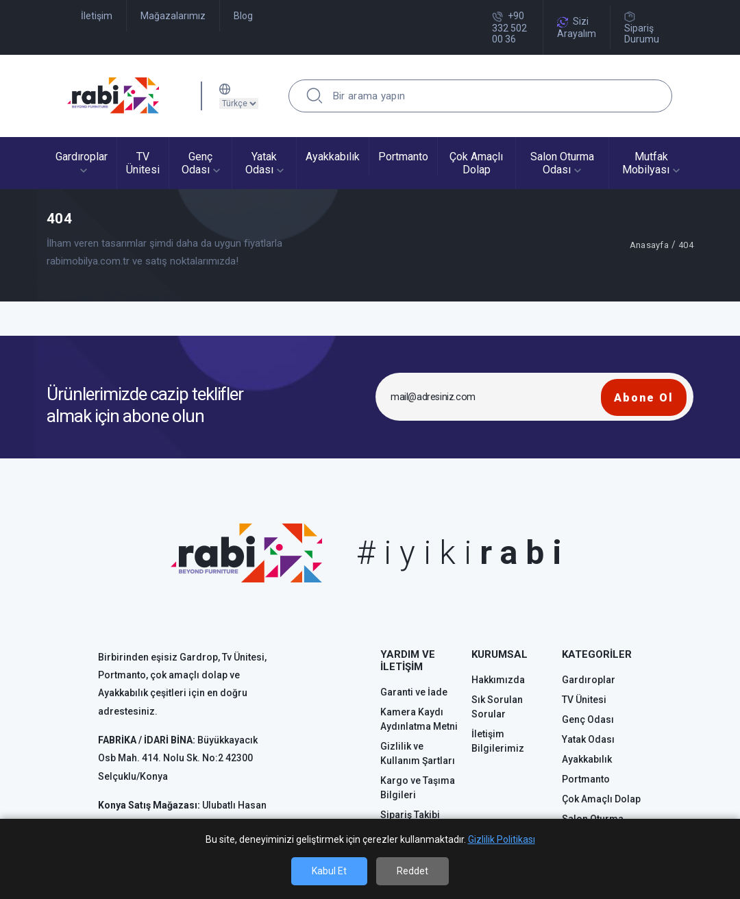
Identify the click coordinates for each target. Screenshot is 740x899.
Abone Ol (644, 397)
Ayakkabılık (587, 759)
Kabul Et (329, 870)
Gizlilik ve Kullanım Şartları (417, 753)
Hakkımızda (498, 679)
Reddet (412, 870)
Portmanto (586, 779)
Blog (243, 15)
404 (685, 245)
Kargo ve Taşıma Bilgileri (417, 787)
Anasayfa (649, 245)
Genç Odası (588, 719)
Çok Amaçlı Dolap (601, 798)
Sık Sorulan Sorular (497, 706)
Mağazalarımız (173, 15)
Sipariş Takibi (410, 814)
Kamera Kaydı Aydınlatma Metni (419, 719)
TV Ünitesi (584, 699)
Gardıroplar (588, 679)
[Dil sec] (238, 103)
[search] (314, 96)
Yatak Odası (588, 739)
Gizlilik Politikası (501, 839)
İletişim (96, 15)
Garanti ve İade (413, 692)
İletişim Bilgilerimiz (497, 741)
